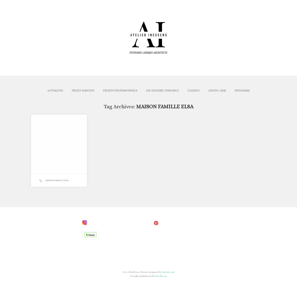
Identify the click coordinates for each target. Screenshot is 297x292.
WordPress (161, 276)
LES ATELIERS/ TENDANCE (162, 90)
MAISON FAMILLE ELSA (57, 180)
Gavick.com (168, 272)
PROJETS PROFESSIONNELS (120, 90)
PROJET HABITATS (83, 90)
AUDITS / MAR (217, 90)
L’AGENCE (194, 90)
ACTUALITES (55, 90)
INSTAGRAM (242, 90)
